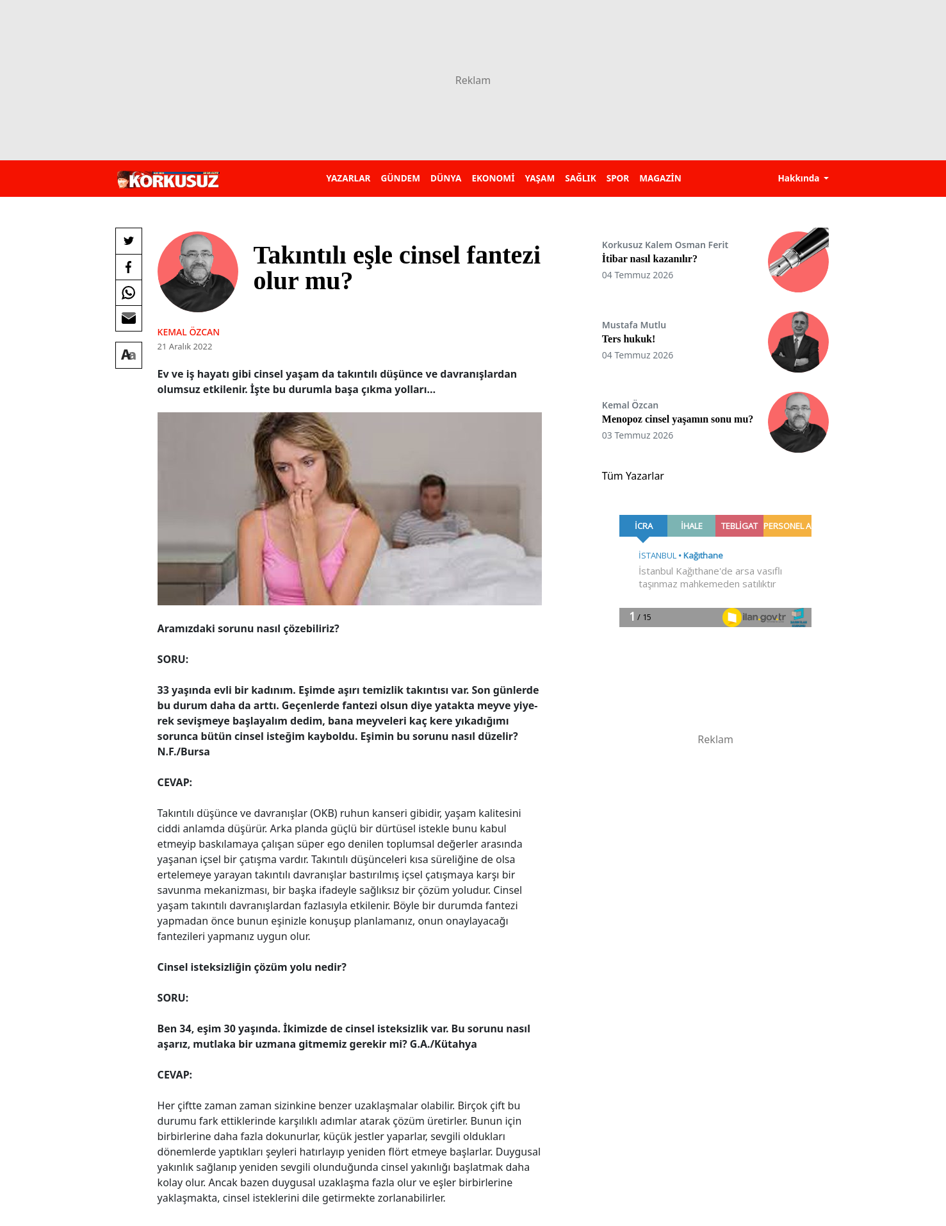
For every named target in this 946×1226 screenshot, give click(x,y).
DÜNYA (445, 178)
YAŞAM (540, 178)
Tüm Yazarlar (633, 476)
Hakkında (800, 178)
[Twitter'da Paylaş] (129, 241)
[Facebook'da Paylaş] (129, 267)
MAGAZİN (660, 178)
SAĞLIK (580, 178)
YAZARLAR (348, 178)
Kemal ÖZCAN (189, 332)
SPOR (618, 178)
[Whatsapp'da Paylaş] (129, 292)
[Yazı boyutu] (129, 355)
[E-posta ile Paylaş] (129, 318)
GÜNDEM (400, 178)
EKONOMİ (492, 178)
